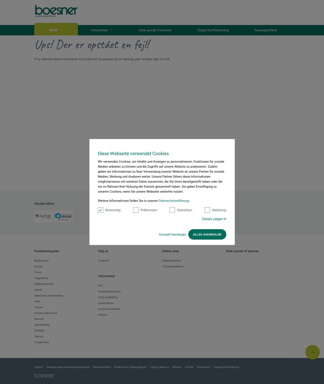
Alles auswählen (207, 234)
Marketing (215, 210)
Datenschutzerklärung (174, 201)
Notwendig (109, 210)
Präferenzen (145, 210)
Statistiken (181, 210)
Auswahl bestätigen (172, 234)
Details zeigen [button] (214, 219)
